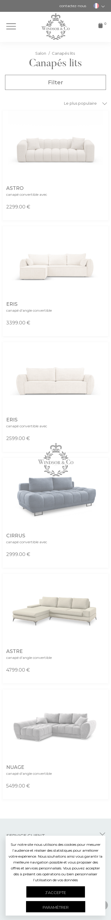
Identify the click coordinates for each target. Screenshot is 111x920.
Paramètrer (56, 907)
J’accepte (55, 892)
